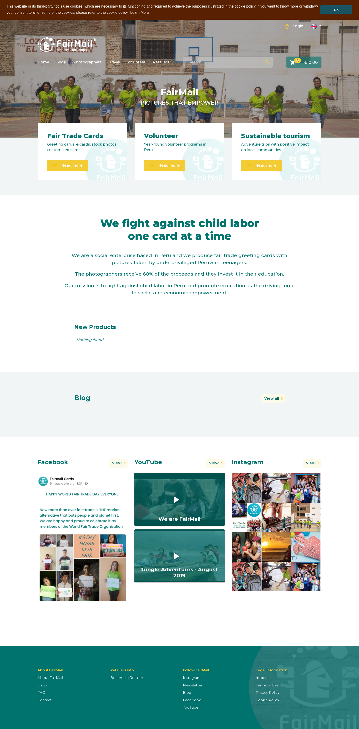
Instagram (192, 677)
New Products (95, 326)
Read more (67, 165)
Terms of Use (267, 685)
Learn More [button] (139, 12)
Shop (61, 62)
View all (271, 398)
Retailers (161, 62)
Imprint (262, 677)
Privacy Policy (267, 692)
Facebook (192, 699)
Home (43, 62)
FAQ (41, 692)
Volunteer (136, 62)
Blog (187, 692)
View (117, 463)
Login (298, 26)
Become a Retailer (126, 677)
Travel (114, 62)
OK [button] (336, 10)
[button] (316, 25)
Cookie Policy (267, 699)
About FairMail (50, 677)
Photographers (87, 62)
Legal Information (271, 670)
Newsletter (192, 685)
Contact (45, 699)
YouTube (191, 707)
